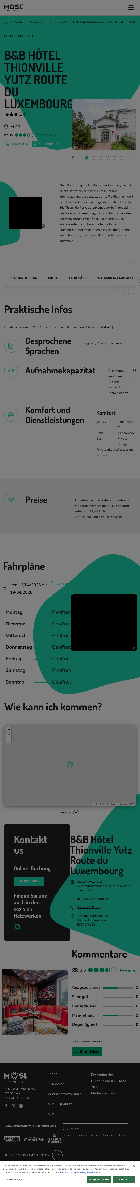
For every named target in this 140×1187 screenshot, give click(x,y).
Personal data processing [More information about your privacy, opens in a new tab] (73, 1174)
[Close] (134, 1168)
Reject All (124, 1181)
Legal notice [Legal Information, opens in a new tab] (93, 1174)
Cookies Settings (13, 1181)
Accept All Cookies (99, 1181)
